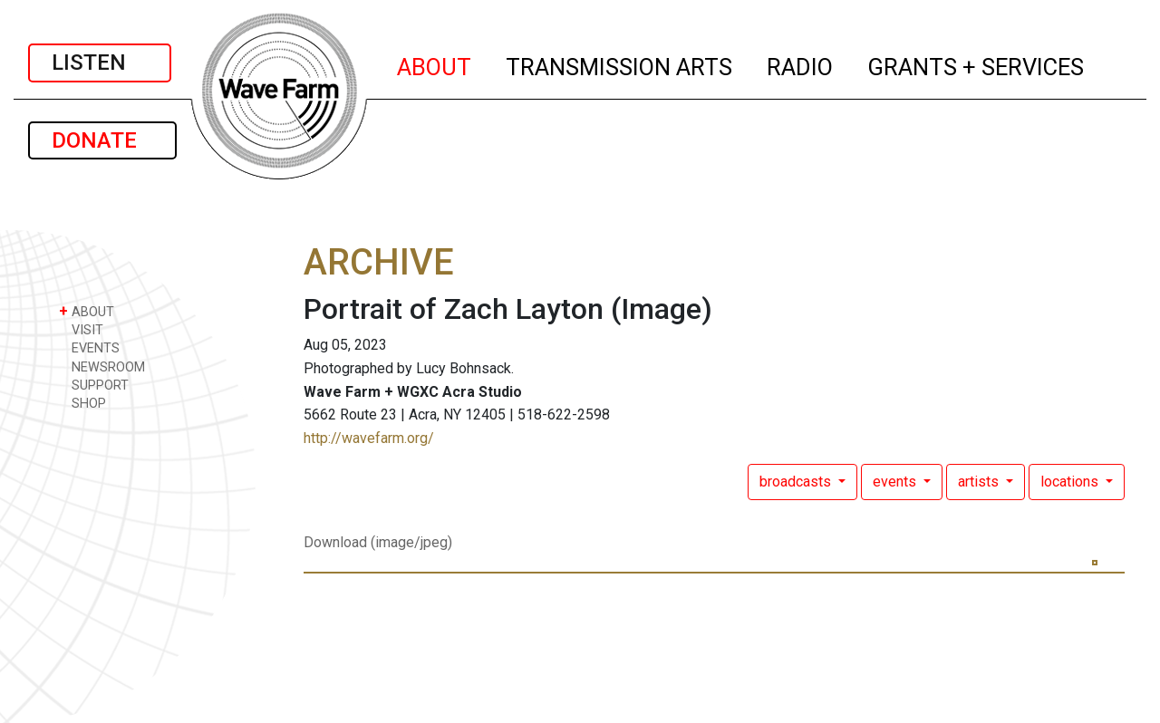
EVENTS (89, 347)
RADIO (800, 64)
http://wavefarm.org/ (369, 438)
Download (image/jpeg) (378, 542)
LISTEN (100, 62)
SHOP (82, 402)
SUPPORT (94, 384)
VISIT (81, 329)
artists (980, 481)
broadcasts (797, 481)
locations (1071, 481)
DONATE (102, 140)
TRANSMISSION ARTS (620, 64)
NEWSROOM (102, 366)
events (896, 481)
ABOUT (435, 64)
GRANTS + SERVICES (976, 64)
